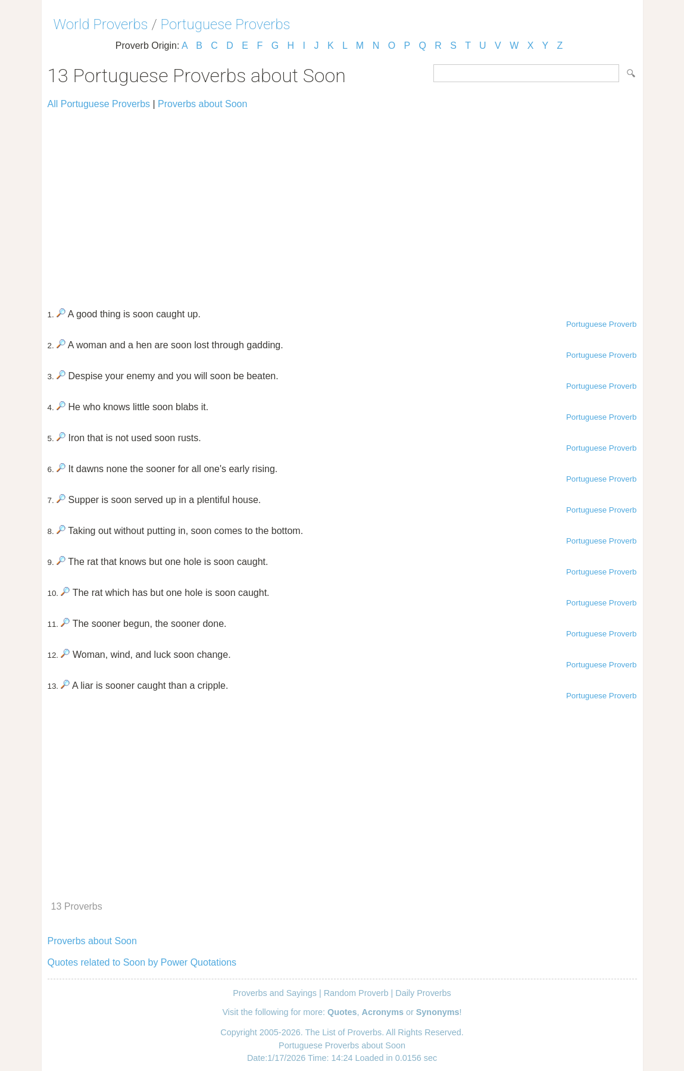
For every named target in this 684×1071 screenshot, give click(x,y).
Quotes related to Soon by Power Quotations (142, 962)
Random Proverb (356, 993)
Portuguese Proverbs (226, 24)
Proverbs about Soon (202, 104)
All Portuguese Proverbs (99, 104)
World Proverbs (101, 24)
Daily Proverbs (423, 993)
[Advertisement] (342, 203)
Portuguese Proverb (601, 324)
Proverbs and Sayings (275, 993)
